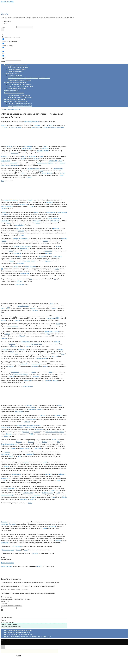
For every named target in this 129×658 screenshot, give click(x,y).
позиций (64, 239)
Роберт (21, 225)
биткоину (48, 474)
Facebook (48, 380)
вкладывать (30, 427)
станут (28, 346)
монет (30, 177)
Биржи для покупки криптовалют (15, 65)
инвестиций (30, 454)
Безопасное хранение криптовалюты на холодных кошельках (29, 78)
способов (35, 553)
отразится (46, 127)
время (44, 173)
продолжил (19, 412)
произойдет (5, 524)
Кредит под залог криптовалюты (19, 95)
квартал (25, 306)
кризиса (49, 173)
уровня (62, 163)
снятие (4, 241)
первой (11, 261)
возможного (20, 284)
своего (45, 366)
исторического (6, 165)
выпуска (50, 332)
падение (48, 261)
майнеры (49, 432)
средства (48, 253)
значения (10, 366)
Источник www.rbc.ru (7, 563)
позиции (33, 419)
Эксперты (4, 522)
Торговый (12, 524)
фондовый (56, 229)
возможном (55, 221)
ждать (30, 503)
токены (3, 495)
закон (54, 212)
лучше (18, 474)
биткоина (60, 169)
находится (13, 163)
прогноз (29, 148)
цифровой (61, 474)
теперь (24, 148)
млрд (26, 550)
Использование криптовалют (14, 93)
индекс (36, 159)
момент (21, 246)
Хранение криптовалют (12, 73)
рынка (60, 405)
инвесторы (28, 246)
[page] (3, 55)
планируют (18, 253)
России (15, 267)
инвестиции (39, 430)
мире (11, 251)
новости (39, 566)
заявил (38, 223)
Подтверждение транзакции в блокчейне (18, 630)
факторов (15, 200)
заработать (11, 488)
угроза (19, 256)
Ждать (6, 127)
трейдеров (21, 349)
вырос (60, 161)
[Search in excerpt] (3, 47)
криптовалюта (5, 454)
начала (33, 497)
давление (25, 432)
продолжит (34, 344)
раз (53, 356)
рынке (33, 127)
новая (45, 528)
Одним (13, 346)
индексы (27, 261)
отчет (51, 304)
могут (62, 175)
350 (18, 281)
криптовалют (59, 127)
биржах (51, 161)
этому (4, 212)
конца (31, 499)
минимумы (21, 263)
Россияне (5, 550)
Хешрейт (4, 444)
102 (58, 442)
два (48, 334)
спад (22, 235)
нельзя (29, 425)
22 (1, 267)
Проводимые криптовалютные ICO (20, 104)
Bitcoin (64, 497)
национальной (62, 212)
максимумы (28, 380)
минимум (12, 344)
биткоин (31, 442)
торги (41, 156)
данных (56, 332)
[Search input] (9, 27)
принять (49, 212)
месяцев (38, 448)
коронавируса (23, 204)
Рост (2, 181)
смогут (33, 261)
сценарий (9, 146)
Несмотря (4, 156)
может (51, 125)
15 (8, 308)
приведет (36, 376)
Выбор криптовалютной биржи (18, 67)
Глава (2, 125)
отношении (37, 221)
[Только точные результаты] (3, 34)
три (46, 332)
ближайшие (5, 221)
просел (14, 444)
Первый (7, 334)
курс (55, 169)
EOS (58, 493)
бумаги (34, 372)
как (38, 127)
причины (26, 249)
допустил (33, 267)
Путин (27, 267)
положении (15, 372)
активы (62, 173)
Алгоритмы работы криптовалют (15, 99)
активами (31, 409)
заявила (37, 125)
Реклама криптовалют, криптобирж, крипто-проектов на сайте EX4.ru (27, 637)
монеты (37, 432)
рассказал (4, 338)
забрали (11, 550)
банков (18, 550)
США (55, 161)
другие (57, 269)
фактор (45, 241)
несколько (7, 200)
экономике (48, 251)
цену (50, 526)
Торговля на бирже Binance (17, 69)
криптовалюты (28, 386)
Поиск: (3, 61)
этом (9, 326)
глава (45, 146)
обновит (57, 342)
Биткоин (9, 434)
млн (30, 279)
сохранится (23, 499)
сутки (23, 173)
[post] (3, 51)
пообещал (56, 218)
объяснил (27, 422)
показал (30, 169)
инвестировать (25, 448)
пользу (30, 200)
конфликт (49, 202)
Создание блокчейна (15, 76)
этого (50, 372)
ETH (51, 493)
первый (20, 306)
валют (22, 427)
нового (13, 127)
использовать (36, 425)
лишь (26, 462)
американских (5, 161)
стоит (45, 462)
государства (24, 273)
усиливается (58, 415)
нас (57, 356)
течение (3, 320)
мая (23, 159)
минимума (50, 318)
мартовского (36, 364)
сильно (9, 444)
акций (54, 526)
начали (54, 432)
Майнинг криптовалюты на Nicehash (20, 97)
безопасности (5, 214)
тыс (21, 281)
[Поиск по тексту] (3, 43)
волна (60, 256)
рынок (36, 169)
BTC (19, 177)
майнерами (4, 478)
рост (16, 354)
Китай (32, 206)
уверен (6, 436)
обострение (16, 239)
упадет (46, 151)
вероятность (26, 342)
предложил (4, 543)
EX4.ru (4, 13)
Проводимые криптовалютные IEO (20, 106)
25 (21, 159)
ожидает (35, 310)
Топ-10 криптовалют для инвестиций (20, 86)
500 (31, 434)
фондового (42, 256)
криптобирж (10, 495)
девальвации (5, 427)
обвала (60, 349)
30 (20, 336)
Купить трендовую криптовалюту (15, 82)
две (21, 249)
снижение (14, 153)
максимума (15, 165)
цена (41, 171)
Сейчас (44, 442)
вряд (17, 229)
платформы (46, 493)
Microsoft (24, 364)
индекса (50, 163)
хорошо (42, 415)
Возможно (17, 374)
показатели (45, 148)
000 (4, 480)
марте (39, 163)
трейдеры (24, 374)
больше (19, 442)
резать (19, 546)
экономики (28, 146)
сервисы (37, 495)
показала (29, 405)
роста (58, 246)
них (55, 279)
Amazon (55, 380)
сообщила (9, 206)
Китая (36, 212)
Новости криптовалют (11, 91)
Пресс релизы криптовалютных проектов (18, 634)
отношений (24, 239)
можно (13, 448)
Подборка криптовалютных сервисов (17, 632)
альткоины (26, 493)
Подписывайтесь (6, 566)
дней (23, 336)
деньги (11, 456)
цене (53, 127)
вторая (55, 256)
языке (5, 349)
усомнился (14, 326)
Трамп (50, 218)
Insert (20, 656)
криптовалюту (22, 425)
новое (58, 324)
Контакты (7, 21)
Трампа (3, 206)
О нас (6, 23)
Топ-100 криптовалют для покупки (19, 84)
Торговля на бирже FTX (16, 71)
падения (18, 127)
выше (54, 440)
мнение (7, 452)
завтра (3, 308)
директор (21, 231)
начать (11, 376)
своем (33, 308)
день (53, 497)
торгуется (34, 366)
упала (58, 480)
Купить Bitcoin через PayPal (17, 88)
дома (17, 225)
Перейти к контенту (7, 2)
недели (17, 320)
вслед (33, 407)
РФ (2, 269)
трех (31, 493)
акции (12, 352)
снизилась (38, 409)
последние (32, 156)
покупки (58, 540)
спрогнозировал (41, 358)
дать (19, 456)
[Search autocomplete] (25, 27)
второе (53, 491)
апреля (54, 308)
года (62, 354)
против (9, 223)
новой (4, 208)
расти (40, 344)
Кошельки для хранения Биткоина (19, 80)
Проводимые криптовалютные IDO (16, 101)
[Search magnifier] (2, 29)
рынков (6, 466)
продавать (60, 432)
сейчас (14, 474)
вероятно (40, 151)
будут (15, 546)
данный (16, 246)
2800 (57, 318)
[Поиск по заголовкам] (3, 39)
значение (44, 163)
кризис (24, 156)
